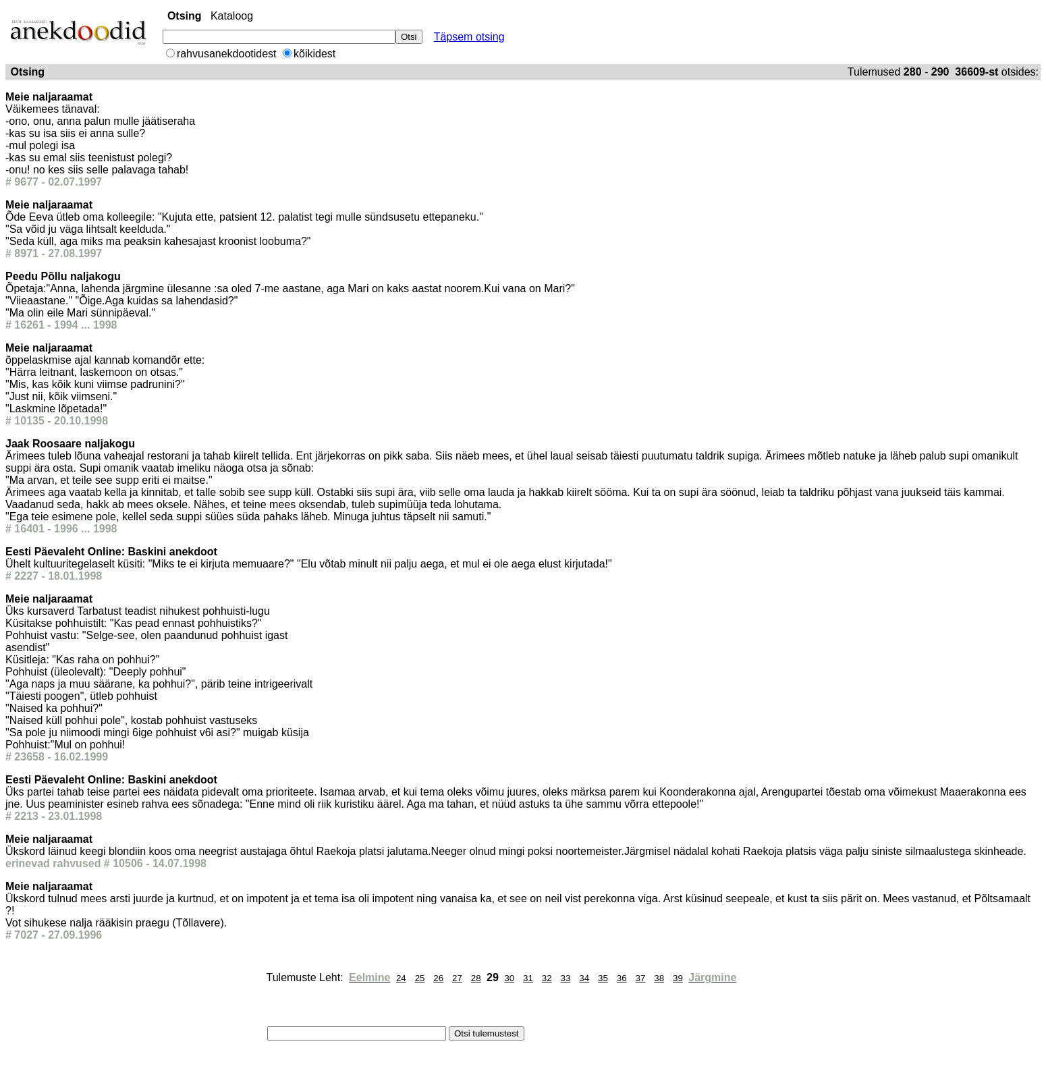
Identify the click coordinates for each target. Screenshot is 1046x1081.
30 (509, 978)
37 (641, 978)
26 (438, 978)
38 (659, 978)
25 (420, 978)
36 (622, 978)
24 (401, 978)
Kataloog (232, 16)
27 (457, 978)
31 (528, 978)
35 (603, 978)
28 (476, 978)
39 (678, 978)
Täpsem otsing (469, 37)
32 (547, 978)
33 (566, 978)
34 (584, 978)
